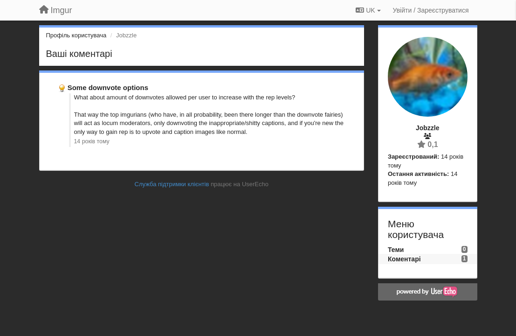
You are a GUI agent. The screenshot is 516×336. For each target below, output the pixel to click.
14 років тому (92, 141)
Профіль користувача (76, 35)
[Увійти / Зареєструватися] (431, 10)
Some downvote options (108, 87)
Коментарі (404, 259)
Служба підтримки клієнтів (172, 184)
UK (368, 10)
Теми (396, 249)
